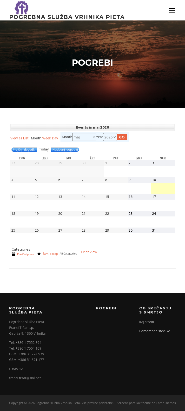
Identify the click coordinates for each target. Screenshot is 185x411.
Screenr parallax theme (134, 403)
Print (89, 253)
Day (55, 139)
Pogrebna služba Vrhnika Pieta (67, 16)
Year (99, 137)
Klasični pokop (23, 254)
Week (46, 139)
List (19, 139)
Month (67, 137)
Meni (171, 10)
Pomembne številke (154, 331)
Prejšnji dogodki (24, 150)
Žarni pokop (47, 254)
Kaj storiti (146, 322)
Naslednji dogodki (65, 150)
